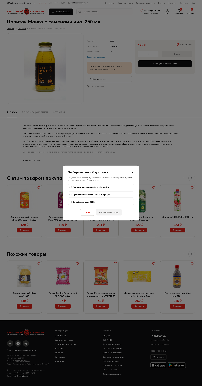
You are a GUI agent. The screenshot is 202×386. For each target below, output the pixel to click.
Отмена (87, 212)
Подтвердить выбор (109, 212)
